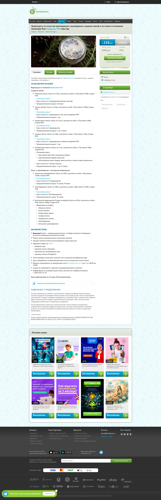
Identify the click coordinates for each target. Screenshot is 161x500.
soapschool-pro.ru (109, 92)
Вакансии (33, 438)
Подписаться (49, 494)
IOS (62, 78)
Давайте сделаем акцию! (58, 433)
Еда (34, 21)
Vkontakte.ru (124, 434)
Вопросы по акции (65, 72)
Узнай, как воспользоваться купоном (51, 283)
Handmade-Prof (56, 87)
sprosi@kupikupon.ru (108, 433)
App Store (54, 452)
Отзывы (49, 72)
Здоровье (88, 21)
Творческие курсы (107, 104)
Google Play (66, 452)
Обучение (62, 21)
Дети (101, 21)
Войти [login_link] (108, 2)
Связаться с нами (106, 436)
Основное (36, 72)
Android (70, 78)
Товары (69, 21)
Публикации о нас (36, 436)
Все (30, 21)
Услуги (81, 21)
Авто (55, 21)
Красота (39, 21)
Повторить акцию (115, 58)
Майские (118, 21)
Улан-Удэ (34, 2)
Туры (76, 21)
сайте (50, 243)
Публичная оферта (81, 438)
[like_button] (125, 38)
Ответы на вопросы (36, 443)
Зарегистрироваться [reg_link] (123, 2)
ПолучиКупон (109, 21)
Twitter (127, 434)
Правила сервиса (36, 441)
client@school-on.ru (74, 263)
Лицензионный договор (82, 436)
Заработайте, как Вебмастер (59, 436)
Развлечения (48, 21)
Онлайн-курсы (121, 104)
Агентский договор (81, 433)
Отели (95, 21)
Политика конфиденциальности (85, 441)
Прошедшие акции (56, 438)
